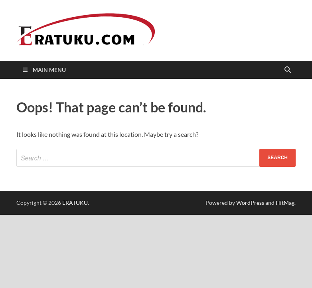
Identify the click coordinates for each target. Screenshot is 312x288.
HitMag (285, 202)
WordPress (250, 202)
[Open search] (288, 70)
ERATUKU (75, 202)
